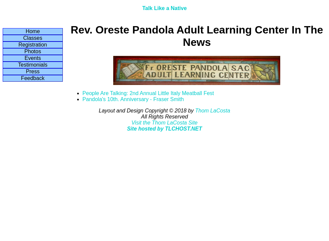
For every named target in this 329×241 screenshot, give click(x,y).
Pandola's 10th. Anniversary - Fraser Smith (133, 99)
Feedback (32, 78)
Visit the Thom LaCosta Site (164, 123)
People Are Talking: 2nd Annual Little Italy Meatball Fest (148, 93)
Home (33, 31)
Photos (32, 51)
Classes (32, 38)
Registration (32, 45)
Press (33, 71)
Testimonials (32, 65)
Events (33, 58)
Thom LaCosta (212, 110)
